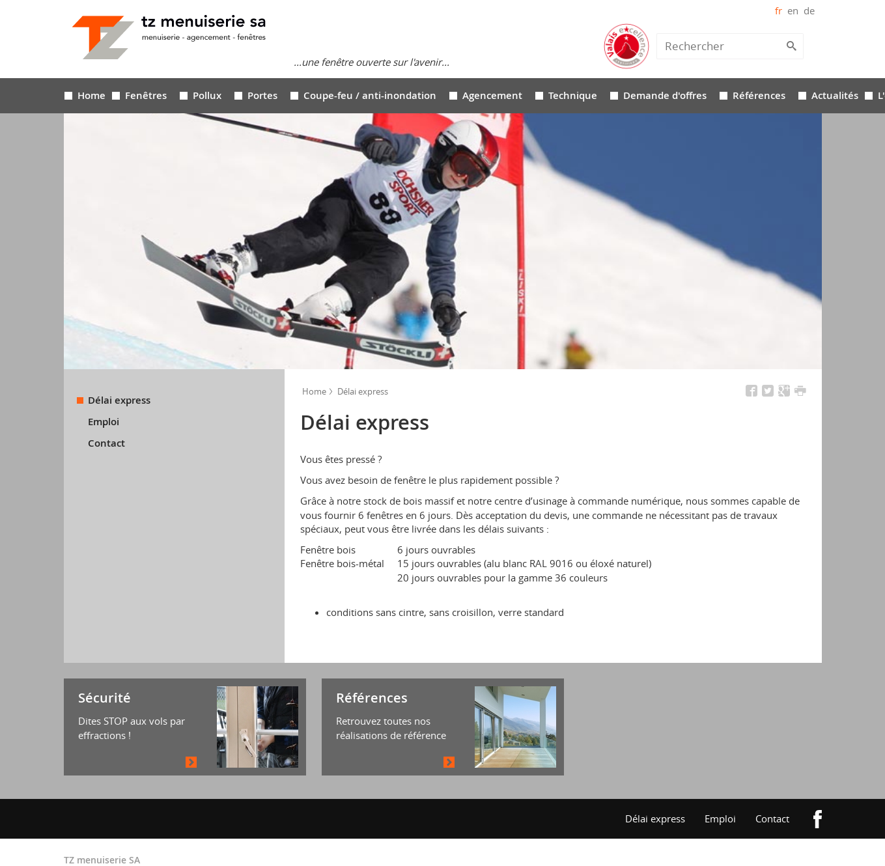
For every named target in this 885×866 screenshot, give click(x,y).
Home (91, 66)
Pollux (207, 66)
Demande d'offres (665, 66)
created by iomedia (713, 842)
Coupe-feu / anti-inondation (369, 66)
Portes (262, 66)
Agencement (492, 66)
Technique (572, 66)
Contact (106, 414)
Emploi (103, 392)
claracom (775, 842)
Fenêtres (146, 66)
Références (759, 66)
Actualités (834, 66)
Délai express (119, 371)
